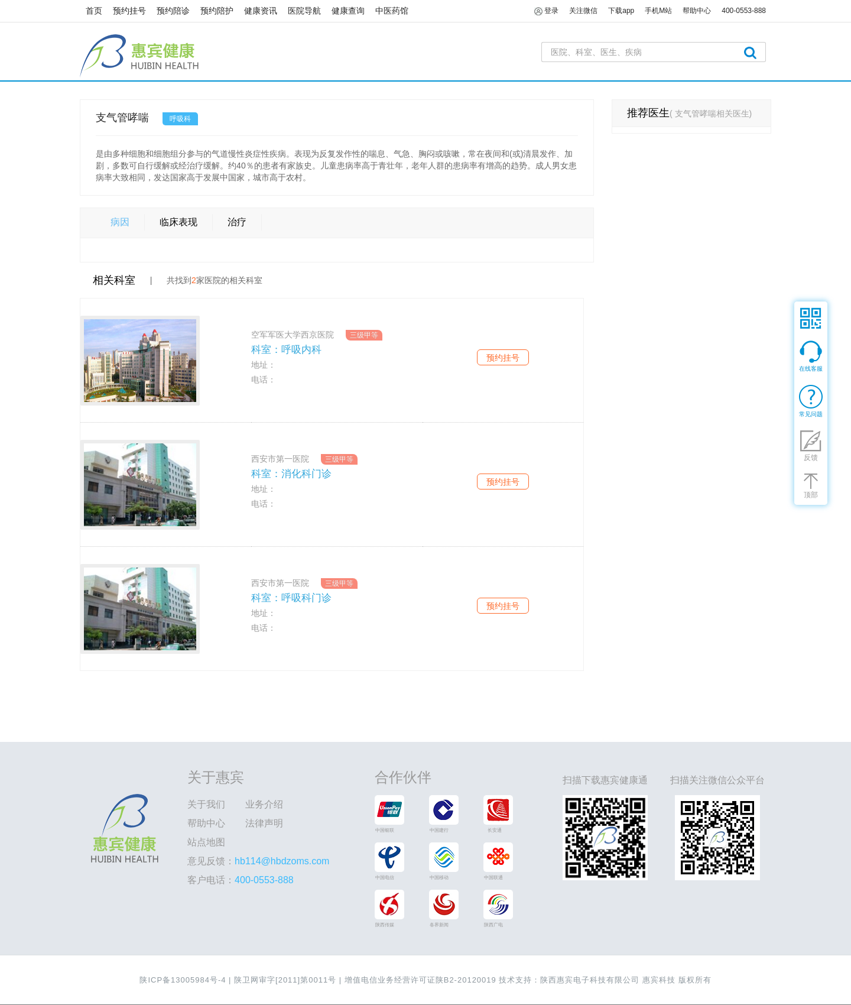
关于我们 (206, 804)
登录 (546, 11)
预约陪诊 (173, 10)
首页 (94, 10)
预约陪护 (216, 10)
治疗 (237, 222)
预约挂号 (129, 10)
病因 (120, 222)
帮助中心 (206, 823)
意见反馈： (258, 861)
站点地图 (206, 842)
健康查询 (348, 10)
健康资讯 (260, 10)
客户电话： (240, 880)
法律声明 (264, 823)
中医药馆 (391, 10)
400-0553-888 (744, 11)
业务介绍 (264, 804)
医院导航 (304, 10)
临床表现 (178, 222)
